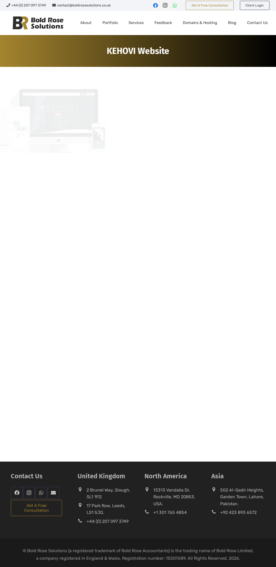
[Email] (53, 493)
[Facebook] (155, 5)
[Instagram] (165, 5)
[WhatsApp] (175, 5)
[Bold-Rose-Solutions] (38, 23)
